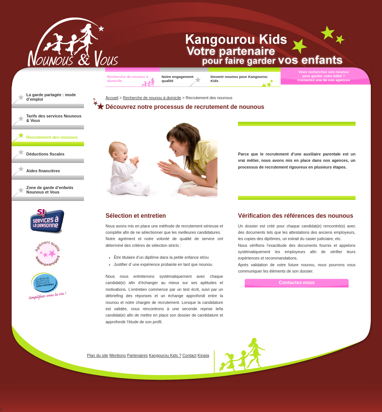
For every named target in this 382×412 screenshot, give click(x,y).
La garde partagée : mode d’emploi (51, 96)
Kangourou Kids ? (165, 355)
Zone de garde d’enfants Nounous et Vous (49, 189)
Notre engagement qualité (177, 79)
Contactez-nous (296, 282)
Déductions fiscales (45, 154)
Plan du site (97, 355)
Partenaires (137, 355)
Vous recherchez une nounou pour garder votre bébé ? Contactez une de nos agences (323, 76)
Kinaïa (203, 355)
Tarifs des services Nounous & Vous (54, 118)
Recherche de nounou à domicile (127, 79)
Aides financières (43, 171)
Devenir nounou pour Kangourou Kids (238, 79)
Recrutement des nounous (52, 137)
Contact (189, 355)
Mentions (117, 355)
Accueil (112, 97)
